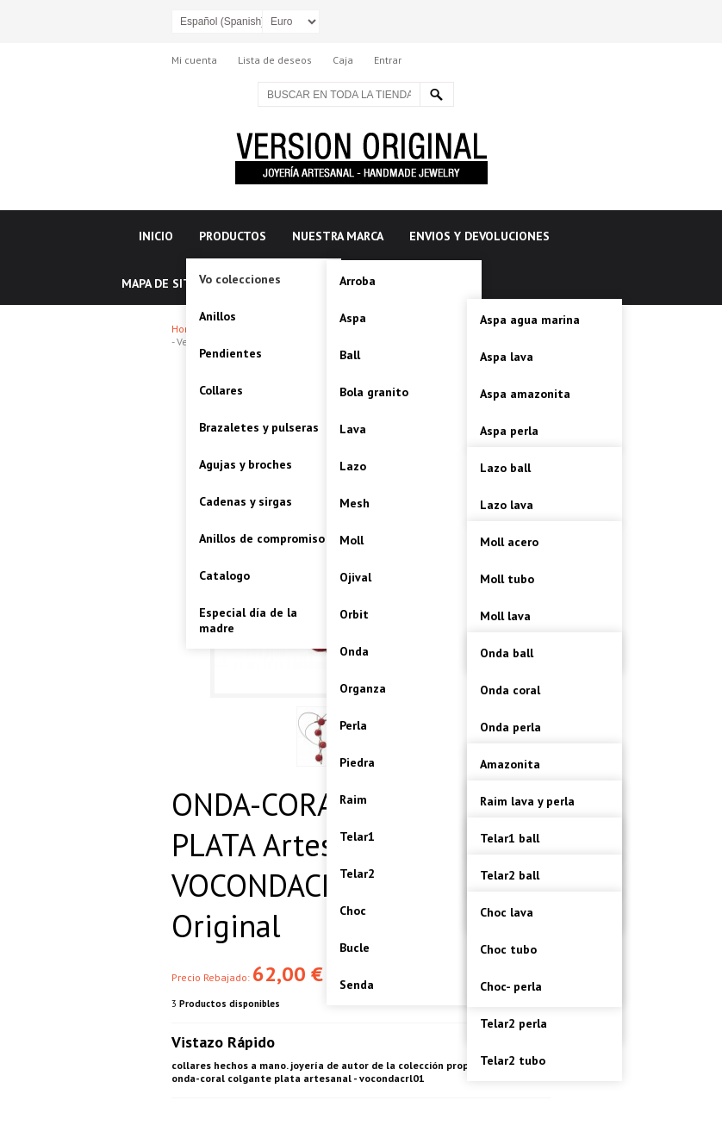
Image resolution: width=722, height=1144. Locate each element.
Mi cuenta (194, 59)
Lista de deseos (275, 59)
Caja (343, 59)
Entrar (387, 59)
